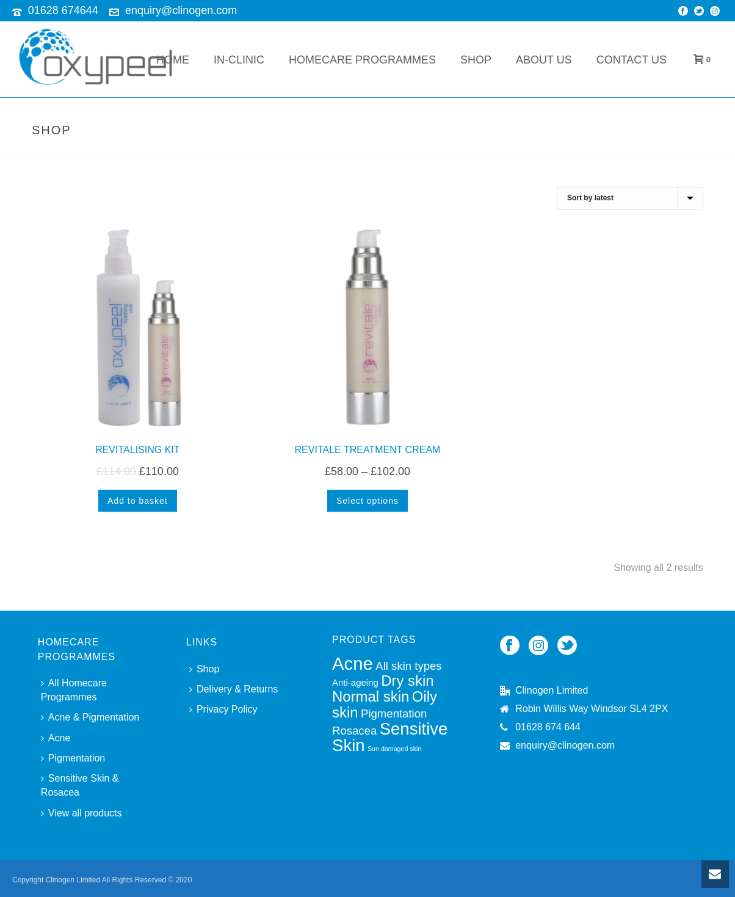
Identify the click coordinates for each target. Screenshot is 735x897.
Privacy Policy (223, 709)
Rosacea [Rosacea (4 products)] (354, 730)
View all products (81, 813)
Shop (475, 60)
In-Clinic (239, 60)
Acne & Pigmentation (90, 717)
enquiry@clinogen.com (181, 10)
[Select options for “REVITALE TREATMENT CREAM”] (367, 501)
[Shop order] (630, 198)
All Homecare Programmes (74, 690)
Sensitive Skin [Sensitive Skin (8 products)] (389, 737)
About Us (544, 60)
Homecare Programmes (362, 60)
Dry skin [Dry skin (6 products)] (407, 680)
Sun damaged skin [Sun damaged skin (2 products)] (394, 748)
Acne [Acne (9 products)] (352, 663)
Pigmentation (73, 758)
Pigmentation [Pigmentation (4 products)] (394, 713)
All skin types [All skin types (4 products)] (408, 665)
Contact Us (631, 60)
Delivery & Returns (233, 689)
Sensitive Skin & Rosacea (80, 785)
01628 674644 (63, 10)
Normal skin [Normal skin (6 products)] (370, 696)
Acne (55, 738)
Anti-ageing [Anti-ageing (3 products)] (355, 682)
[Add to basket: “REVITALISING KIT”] (137, 501)
